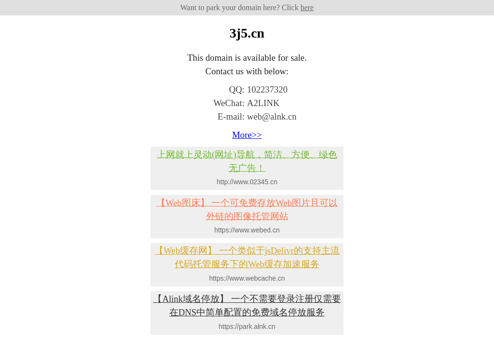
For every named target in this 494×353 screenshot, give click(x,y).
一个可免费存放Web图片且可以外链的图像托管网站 (247, 209)
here (307, 7)
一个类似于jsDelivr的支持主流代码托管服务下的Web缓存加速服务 (247, 257)
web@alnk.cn (272, 116)
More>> (246, 135)
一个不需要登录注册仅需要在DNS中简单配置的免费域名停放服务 (247, 305)
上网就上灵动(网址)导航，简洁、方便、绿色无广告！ (247, 161)
